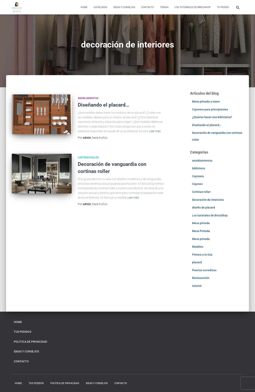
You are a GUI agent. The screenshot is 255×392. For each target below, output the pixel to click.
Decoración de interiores (208, 199)
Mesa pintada (201, 223)
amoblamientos (88, 98)
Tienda (164, 7)
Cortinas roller (88, 157)
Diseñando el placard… (103, 105)
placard (197, 262)
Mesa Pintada (201, 231)
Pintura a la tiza (202, 254)
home (84, 7)
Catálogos (100, 7)
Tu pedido (223, 7)
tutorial (197, 285)
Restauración (200, 278)
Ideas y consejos (124, 7)
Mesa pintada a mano (206, 101)
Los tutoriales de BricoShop (193, 7)
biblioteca (198, 168)
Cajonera (198, 176)
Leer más (155, 131)
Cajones (197, 184)
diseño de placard (203, 207)
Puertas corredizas (204, 270)
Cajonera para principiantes (210, 109)
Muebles (197, 246)
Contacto (147, 7)
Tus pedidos (22, 331)
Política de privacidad (30, 341)
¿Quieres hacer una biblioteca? (212, 117)
